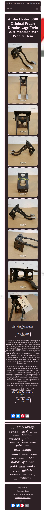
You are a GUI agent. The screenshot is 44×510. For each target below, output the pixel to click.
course (22, 467)
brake (31, 466)
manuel (14, 454)
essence (33, 443)
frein (25, 439)
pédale (27, 471)
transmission (15, 475)
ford (31, 462)
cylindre (25, 478)
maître (16, 471)
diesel (24, 431)
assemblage (23, 449)
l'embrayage (32, 475)
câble (12, 428)
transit (12, 443)
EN (21, 501)
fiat (18, 443)
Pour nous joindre (23, 491)
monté (15, 479)
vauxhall (14, 439)
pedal (13, 466)
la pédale (13, 431)
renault (34, 440)
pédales (25, 442)
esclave (25, 455)
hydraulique (19, 462)
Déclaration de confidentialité (23, 494)
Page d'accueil (23, 488)
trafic (25, 474)
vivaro (34, 454)
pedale (19, 445)
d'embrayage (27, 435)
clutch (31, 457)
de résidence (16, 435)
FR (25, 501)
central (27, 446)
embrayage (26, 427)
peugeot (22, 458)
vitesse (13, 458)
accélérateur (33, 432)
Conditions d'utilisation (22, 498)
